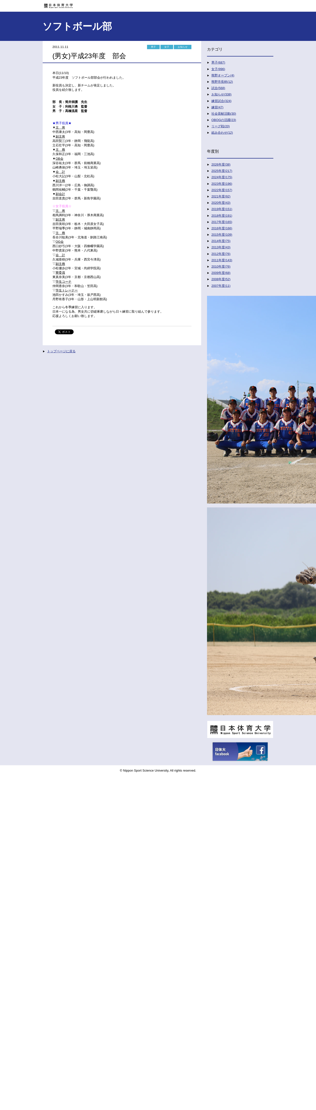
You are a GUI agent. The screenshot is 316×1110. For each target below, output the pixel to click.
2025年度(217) (221, 171)
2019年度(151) (221, 209)
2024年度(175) (221, 177)
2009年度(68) (220, 273)
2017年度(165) (221, 222)
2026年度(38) (220, 164)
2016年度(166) (221, 228)
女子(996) (218, 69)
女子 (166, 47)
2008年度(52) (220, 279)
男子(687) (218, 62)
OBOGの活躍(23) (223, 120)
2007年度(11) (220, 286)
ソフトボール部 (77, 26)
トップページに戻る (61, 351)
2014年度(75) (220, 241)
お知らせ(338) (221, 94)
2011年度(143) (221, 260)
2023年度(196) (221, 184)
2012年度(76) (220, 254)
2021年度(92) (220, 196)
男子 (153, 47)
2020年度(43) (220, 203)
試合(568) (218, 88)
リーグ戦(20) (220, 126)
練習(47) (217, 107)
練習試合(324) (221, 101)
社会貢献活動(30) (223, 113)
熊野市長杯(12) (222, 82)
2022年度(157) (221, 190)
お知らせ (183, 47)
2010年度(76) (220, 266)
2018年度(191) (221, 215)
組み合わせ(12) (222, 132)
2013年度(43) (220, 247)
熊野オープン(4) (222, 75)
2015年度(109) (221, 234)
